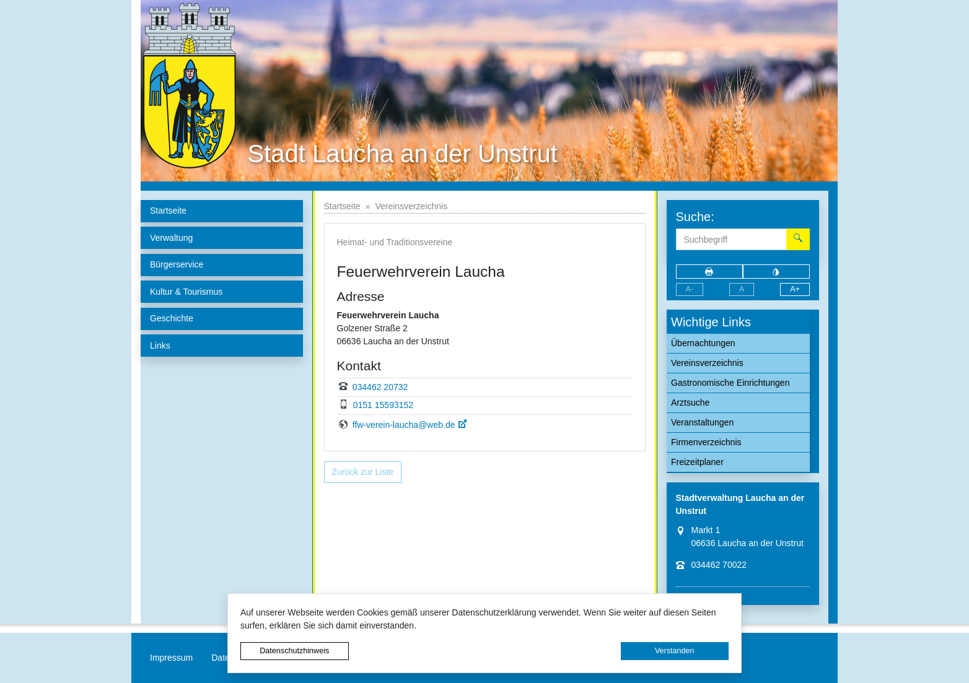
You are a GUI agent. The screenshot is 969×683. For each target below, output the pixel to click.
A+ (795, 289)
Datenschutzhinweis (294, 650)
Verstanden (675, 650)
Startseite (342, 206)
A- (690, 289)
